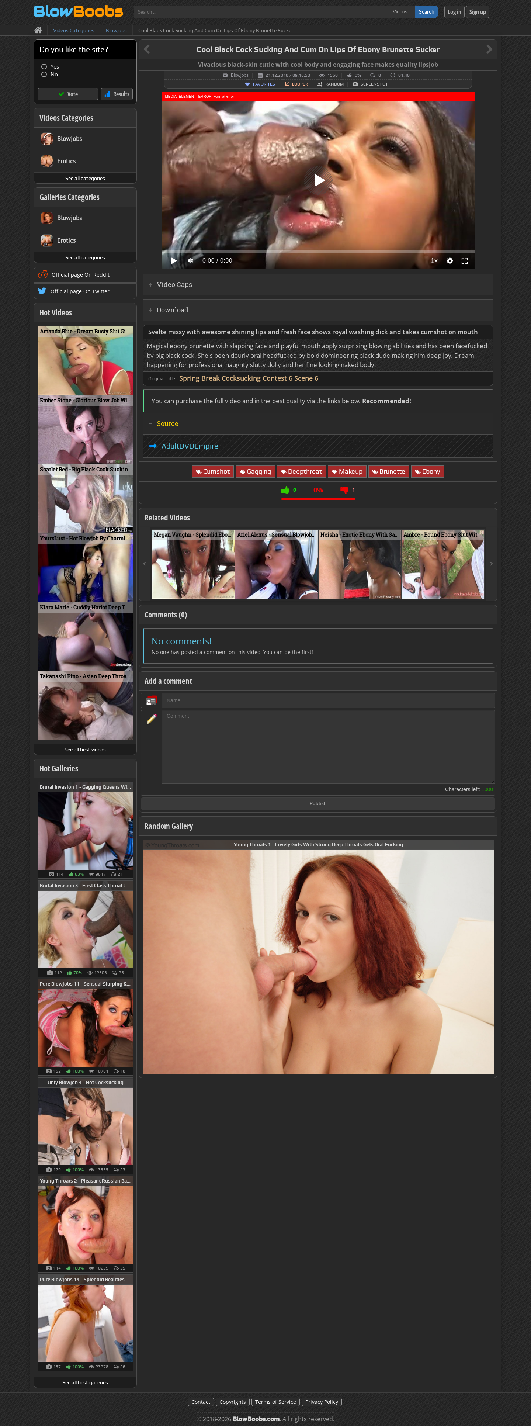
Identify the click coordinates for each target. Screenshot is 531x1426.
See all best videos (85, 749)
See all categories (85, 178)
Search (426, 11)
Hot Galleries (58, 768)
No (54, 74)
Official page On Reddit (81, 274)
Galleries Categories (69, 197)
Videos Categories (66, 118)
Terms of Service (275, 1401)
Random (334, 84)
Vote (72, 94)
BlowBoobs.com (256, 1419)
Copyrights (232, 1401)
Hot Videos (55, 312)
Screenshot (374, 84)
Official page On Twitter (80, 291)
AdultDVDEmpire (190, 446)
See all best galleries (85, 1382)
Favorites (264, 84)
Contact (200, 1401)
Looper (300, 84)
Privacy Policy (321, 1401)
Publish (318, 804)
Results (121, 94)
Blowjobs (240, 75)
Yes (55, 66)
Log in (454, 12)
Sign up (477, 12)
